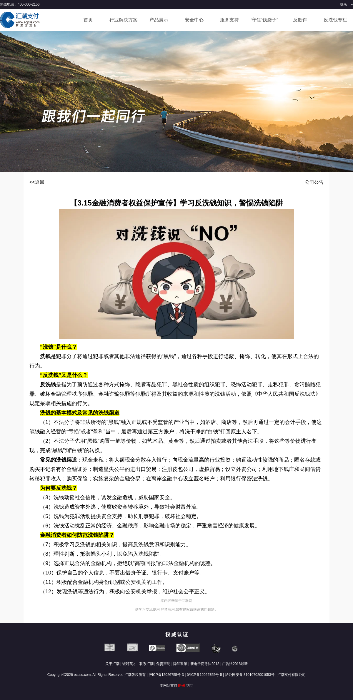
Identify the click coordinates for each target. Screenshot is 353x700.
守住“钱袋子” (265, 19)
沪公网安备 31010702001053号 (250, 675)
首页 (88, 19)
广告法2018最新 (235, 664)
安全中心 (194, 19)
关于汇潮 (112, 664)
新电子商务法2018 (204, 664)
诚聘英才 (129, 664)
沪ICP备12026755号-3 (166, 675)
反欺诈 (300, 19)
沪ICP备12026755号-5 (204, 675)
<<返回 (36, 182)
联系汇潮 (146, 664)
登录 (343, 4)
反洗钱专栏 (335, 19)
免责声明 (163, 664)
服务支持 (229, 19)
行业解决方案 (123, 19)
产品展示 (158, 19)
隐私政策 (180, 664)
